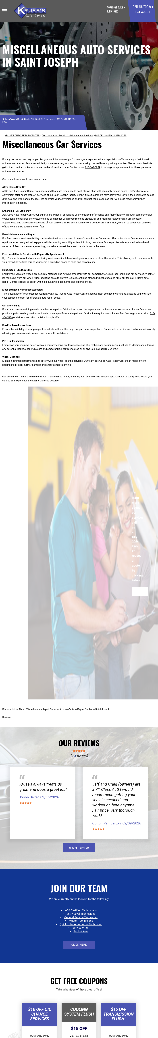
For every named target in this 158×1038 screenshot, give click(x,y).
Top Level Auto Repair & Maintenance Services (67, 135)
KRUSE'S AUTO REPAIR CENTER (22, 135)
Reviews (6, 717)
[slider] (79, 751)
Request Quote (140, 591)
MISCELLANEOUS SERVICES (110, 135)
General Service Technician (81, 917)
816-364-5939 (141, 11)
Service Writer (80, 927)
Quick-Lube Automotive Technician (81, 924)
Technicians (81, 931)
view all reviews (79, 847)
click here (79, 944)
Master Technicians (81, 920)
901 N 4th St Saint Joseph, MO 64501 (49, 119)
